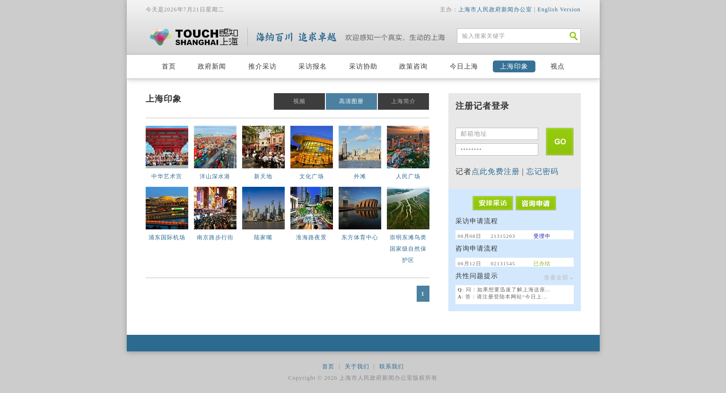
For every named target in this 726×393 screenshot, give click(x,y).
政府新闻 (212, 66)
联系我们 (391, 366)
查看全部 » (559, 277)
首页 (169, 66)
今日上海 (464, 66)
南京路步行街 (215, 237)
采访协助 (363, 66)
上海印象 (514, 66)
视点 (558, 66)
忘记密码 (542, 171)
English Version (558, 9)
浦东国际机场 (167, 237)
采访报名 (312, 66)
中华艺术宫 (166, 176)
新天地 (263, 176)
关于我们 (357, 366)
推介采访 (262, 66)
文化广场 (311, 176)
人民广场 (408, 176)
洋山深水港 (215, 176)
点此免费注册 (496, 171)
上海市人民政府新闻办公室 (495, 9)
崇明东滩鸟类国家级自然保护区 (408, 248)
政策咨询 (413, 66)
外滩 (360, 176)
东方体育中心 (359, 237)
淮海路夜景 (311, 237)
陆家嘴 (263, 237)
